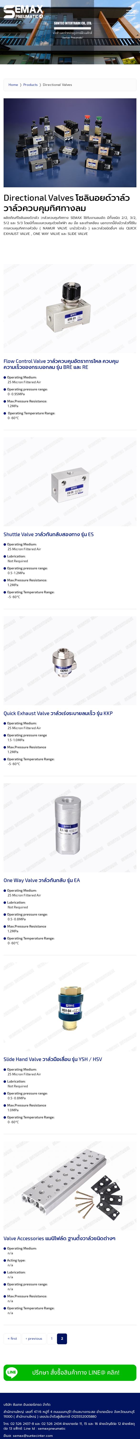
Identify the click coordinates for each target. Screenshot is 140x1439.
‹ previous (34, 1338)
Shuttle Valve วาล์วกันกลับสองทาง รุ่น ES (49, 534)
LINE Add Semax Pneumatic (70, 1373)
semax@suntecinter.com (33, 1435)
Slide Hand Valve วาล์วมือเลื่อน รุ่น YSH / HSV (53, 1059)
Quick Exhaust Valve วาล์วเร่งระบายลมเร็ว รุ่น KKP (58, 713)
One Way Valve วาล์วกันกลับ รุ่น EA (42, 880)
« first (12, 1338)
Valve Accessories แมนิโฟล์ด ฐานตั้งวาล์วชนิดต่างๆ (59, 1238)
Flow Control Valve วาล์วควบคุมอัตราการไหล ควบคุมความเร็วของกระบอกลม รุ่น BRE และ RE (61, 364)
